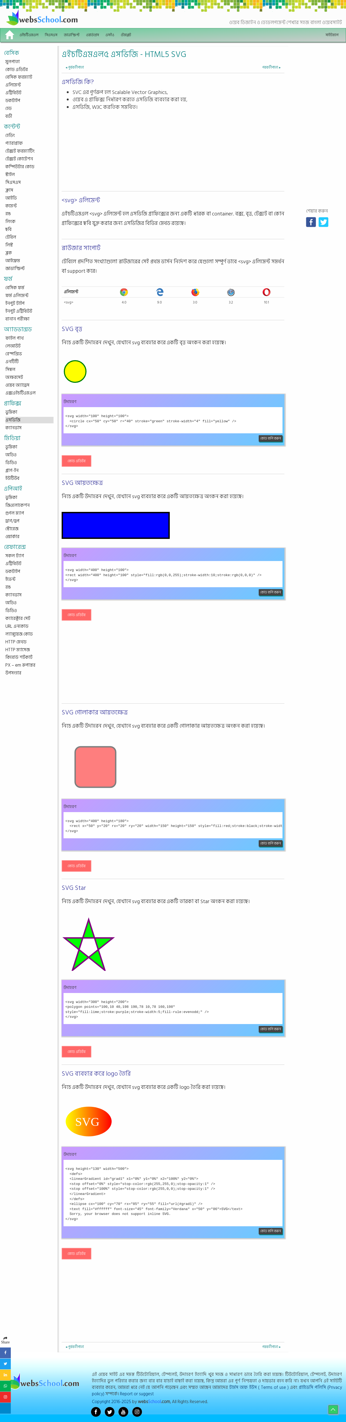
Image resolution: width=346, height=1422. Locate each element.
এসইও (109, 35)
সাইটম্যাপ (331, 35)
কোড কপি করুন (270, 438)
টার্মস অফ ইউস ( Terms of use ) (259, 1387)
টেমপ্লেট (126, 35)
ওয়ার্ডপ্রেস (92, 35)
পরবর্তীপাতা (271, 67)
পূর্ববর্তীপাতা (75, 67)
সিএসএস (51, 35)
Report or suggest (137, 1393)
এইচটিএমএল (28, 35)
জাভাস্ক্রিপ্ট (71, 35)
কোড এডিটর (76, 461)
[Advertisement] (173, 151)
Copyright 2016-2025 (111, 1401)
